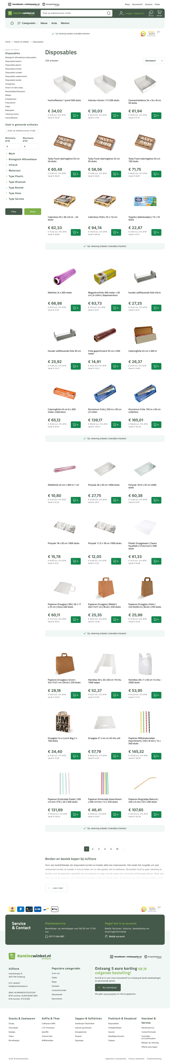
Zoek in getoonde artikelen (21, 124)
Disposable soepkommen (16, 76)
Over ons (56, 973)
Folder (157, 4)
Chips (11, 1036)
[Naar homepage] (12, 23)
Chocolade (13, 1028)
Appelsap (79, 1040)
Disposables (113, 1023)
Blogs (127, 4)
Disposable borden (13, 69)
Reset (32, 211)
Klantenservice (55, 923)
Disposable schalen (13, 72)
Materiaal (15, 170)
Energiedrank (81, 1032)
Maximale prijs (28, 139)
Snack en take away (14, 87)
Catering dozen (12, 114)
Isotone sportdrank (83, 1028)
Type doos (15, 193)
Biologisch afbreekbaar (23, 159)
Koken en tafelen (21, 42)
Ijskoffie (45, 1032)
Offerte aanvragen (149, 1047)
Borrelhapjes (14, 1040)
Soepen (111, 1040)
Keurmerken (57, 999)
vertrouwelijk (110, 994)
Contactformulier (59, 990)
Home (7, 42)
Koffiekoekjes (47, 1040)
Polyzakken (10, 103)
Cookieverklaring (154, 1059)
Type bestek (16, 187)
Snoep (11, 1023)
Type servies (16, 199)
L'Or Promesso (48, 1028)
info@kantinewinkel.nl (18, 986)
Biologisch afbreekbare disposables (20, 57)
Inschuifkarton (11, 118)
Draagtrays (10, 84)
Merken (65, 23)
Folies (7, 106)
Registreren (139, 13)
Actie (54, 23)
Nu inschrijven (110, 987)
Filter (13, 211)
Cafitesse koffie (48, 1023)
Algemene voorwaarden (115, 1059)
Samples (148, 4)
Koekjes (12, 1032)
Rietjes (8, 95)
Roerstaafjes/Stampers (15, 91)
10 (117, 849)
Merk (12, 153)
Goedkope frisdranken (84, 1023)
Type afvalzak (17, 182)
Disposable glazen (13, 65)
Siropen (78, 1036)
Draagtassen (10, 99)
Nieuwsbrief (137, 4)
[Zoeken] (108, 13)
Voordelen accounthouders (148, 1037)
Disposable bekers (13, 61)
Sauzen (111, 1032)
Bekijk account (117, 936)
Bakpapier (9, 110)
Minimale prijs (10, 139)
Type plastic (16, 176)
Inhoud (13, 165)
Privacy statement (136, 1059)
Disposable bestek (13, 80)
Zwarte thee (47, 1036)
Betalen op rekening (150, 1043)
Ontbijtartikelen (115, 1028)
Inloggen (129, 13)
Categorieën (28, 23)
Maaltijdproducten (116, 1036)
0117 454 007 (56, 936)
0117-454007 (14, 983)
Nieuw (44, 23)
